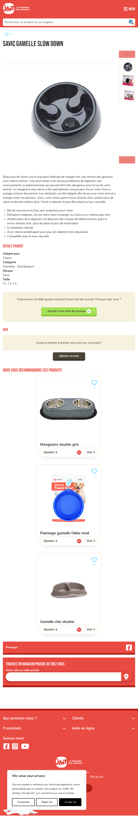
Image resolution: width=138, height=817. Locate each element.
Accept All (70, 802)
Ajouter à (57, 454)
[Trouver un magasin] (126, 678)
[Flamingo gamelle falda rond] (69, 504)
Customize (23, 802)
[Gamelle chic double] (69, 592)
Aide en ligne (83, 729)
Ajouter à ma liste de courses (69, 312)
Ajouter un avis (69, 357)
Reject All (47, 802)
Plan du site (96, 778)
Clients (78, 719)
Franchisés (12, 729)
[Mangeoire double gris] (69, 415)
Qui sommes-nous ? (20, 719)
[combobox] (69, 22)
